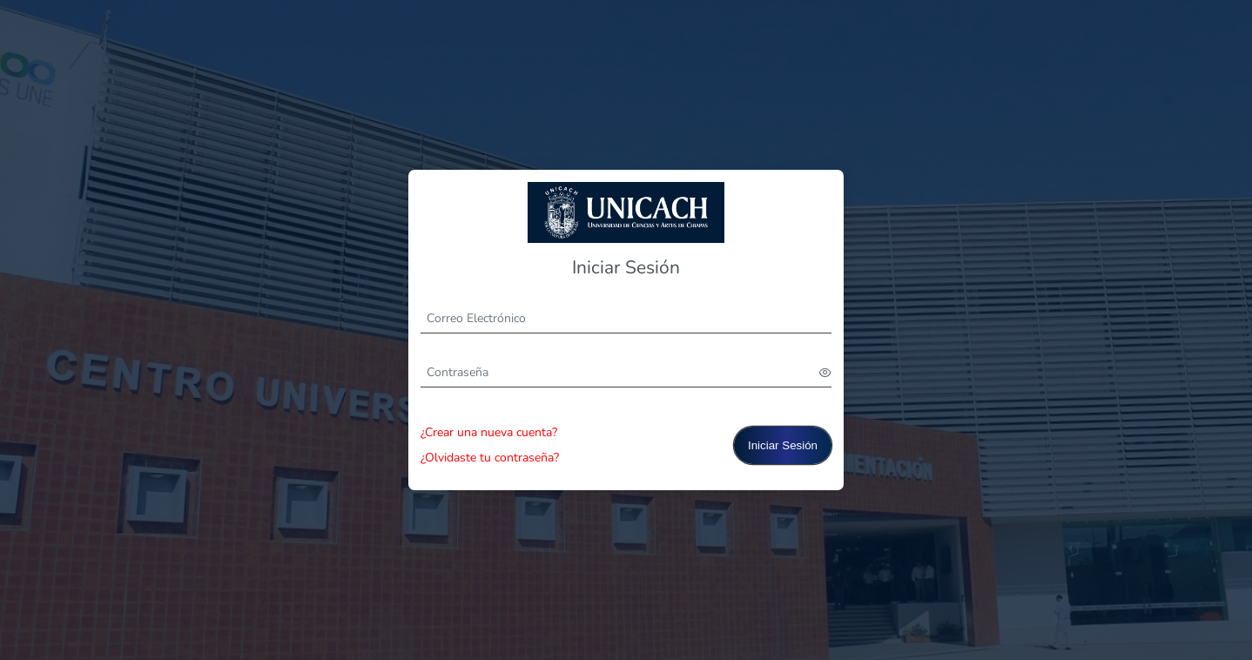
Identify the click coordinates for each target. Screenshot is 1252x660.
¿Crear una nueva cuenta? (489, 432)
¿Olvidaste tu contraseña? (490, 457)
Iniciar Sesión (783, 445)
